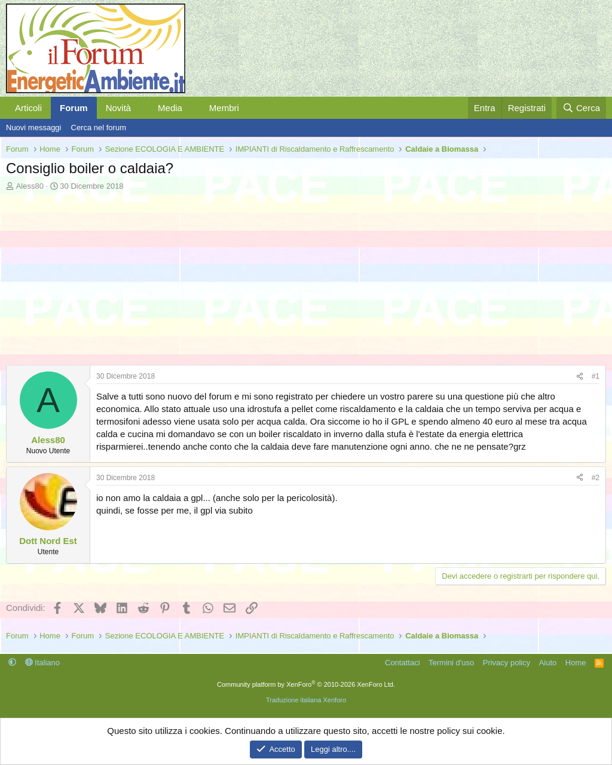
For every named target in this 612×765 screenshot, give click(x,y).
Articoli (28, 108)
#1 (595, 376)
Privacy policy (506, 662)
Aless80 (30, 186)
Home (575, 662)
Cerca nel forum (98, 127)
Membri (224, 108)
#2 (595, 478)
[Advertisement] (306, 281)
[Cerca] (581, 108)
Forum (74, 108)
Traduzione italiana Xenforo (306, 699)
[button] (140, 108)
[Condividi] (579, 376)
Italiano (42, 662)
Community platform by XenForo (306, 684)
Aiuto (548, 662)
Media (170, 108)
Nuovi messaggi (34, 127)
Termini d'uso (451, 662)
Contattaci (402, 662)
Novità (118, 108)
